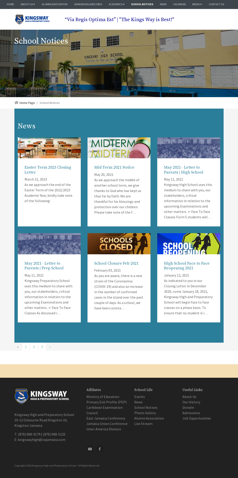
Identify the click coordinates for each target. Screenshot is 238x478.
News (163, 4)
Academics (117, 4)
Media (197, 4)
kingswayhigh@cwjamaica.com (41, 439)
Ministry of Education (102, 396)
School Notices (142, 4)
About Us (28, 4)
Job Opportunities (196, 418)
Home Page (27, 103)
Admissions (191, 413)
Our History (191, 402)
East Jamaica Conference (105, 418)
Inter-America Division (103, 429)
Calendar (179, 4)
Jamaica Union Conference (107, 423)
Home (10, 4)
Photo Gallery (145, 413)
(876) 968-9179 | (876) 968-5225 (41, 434)
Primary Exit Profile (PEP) (106, 402)
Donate (188, 407)
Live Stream (143, 423)
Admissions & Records (88, 4)
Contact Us (216, 4)
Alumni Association (54, 4)
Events (139, 396)
